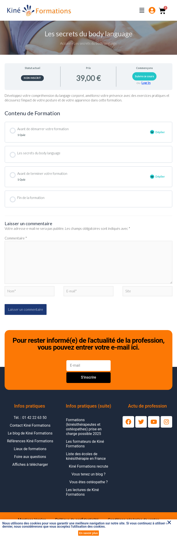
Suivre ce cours (144, 76)
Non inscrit (32, 77)
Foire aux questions (30, 457)
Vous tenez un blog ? (88, 474)
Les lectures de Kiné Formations (82, 492)
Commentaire (16, 238)
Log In (146, 83)
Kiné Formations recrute (88, 466)
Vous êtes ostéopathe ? (88, 482)
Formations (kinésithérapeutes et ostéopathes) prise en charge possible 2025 (84, 427)
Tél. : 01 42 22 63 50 (30, 417)
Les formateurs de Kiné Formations (85, 443)
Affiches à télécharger (30, 464)
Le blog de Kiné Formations (30, 433)
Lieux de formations (30, 449)
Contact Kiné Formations (30, 425)
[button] (169, 522)
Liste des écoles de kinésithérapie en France (86, 456)
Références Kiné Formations (30, 441)
